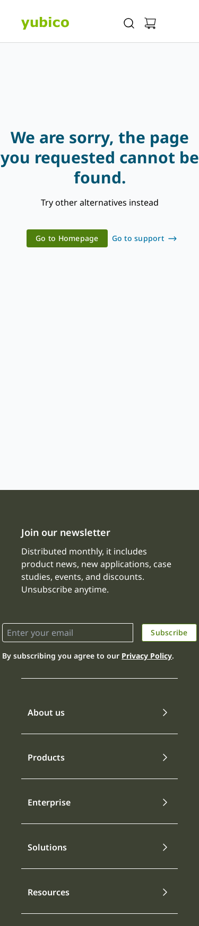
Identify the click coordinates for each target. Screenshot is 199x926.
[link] (67, 238)
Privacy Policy (147, 656)
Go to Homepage (67, 238)
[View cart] (150, 23)
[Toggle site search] (129, 23)
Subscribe (169, 632)
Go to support (138, 238)
